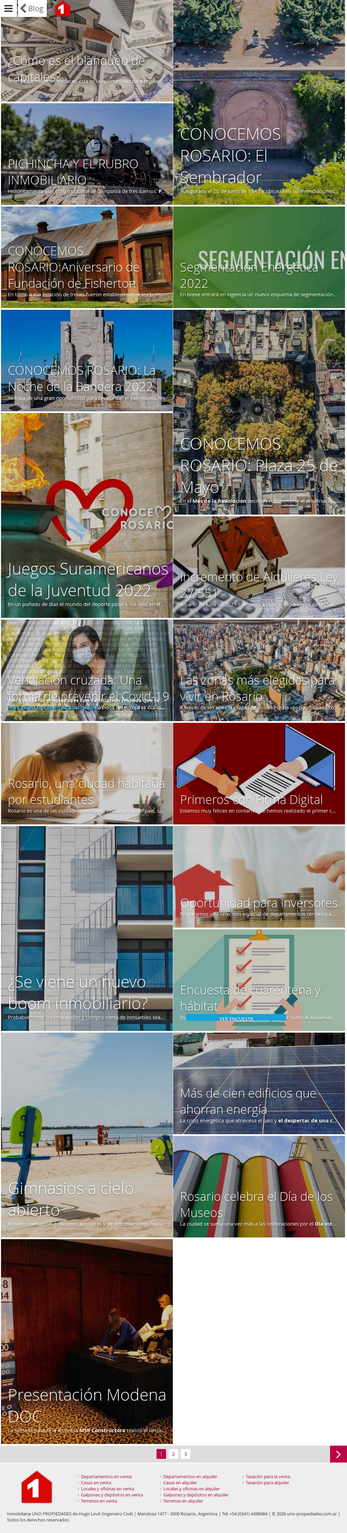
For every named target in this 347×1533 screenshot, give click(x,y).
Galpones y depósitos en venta (112, 1495)
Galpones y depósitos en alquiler (196, 1495)
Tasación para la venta (268, 1476)
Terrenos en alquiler (183, 1501)
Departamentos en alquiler (190, 1476)
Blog (35, 8)
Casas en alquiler (180, 1483)
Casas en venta (96, 1483)
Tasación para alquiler (267, 1483)
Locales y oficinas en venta (107, 1489)
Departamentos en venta (106, 1476)
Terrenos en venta (99, 1501)
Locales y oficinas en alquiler (191, 1489)
